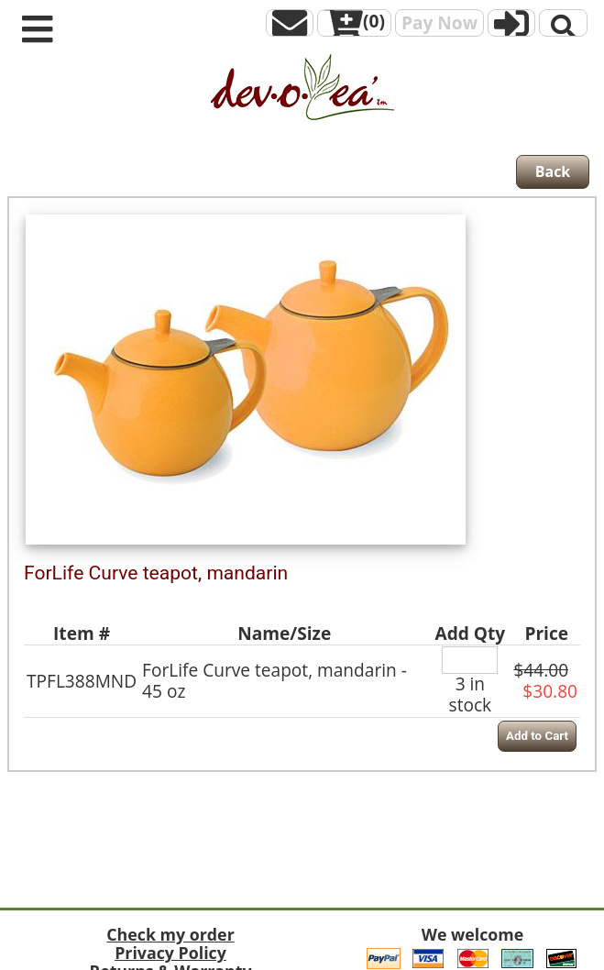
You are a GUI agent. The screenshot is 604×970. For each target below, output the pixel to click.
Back (553, 171)
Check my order (170, 934)
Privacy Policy (170, 952)
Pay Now (439, 23)
